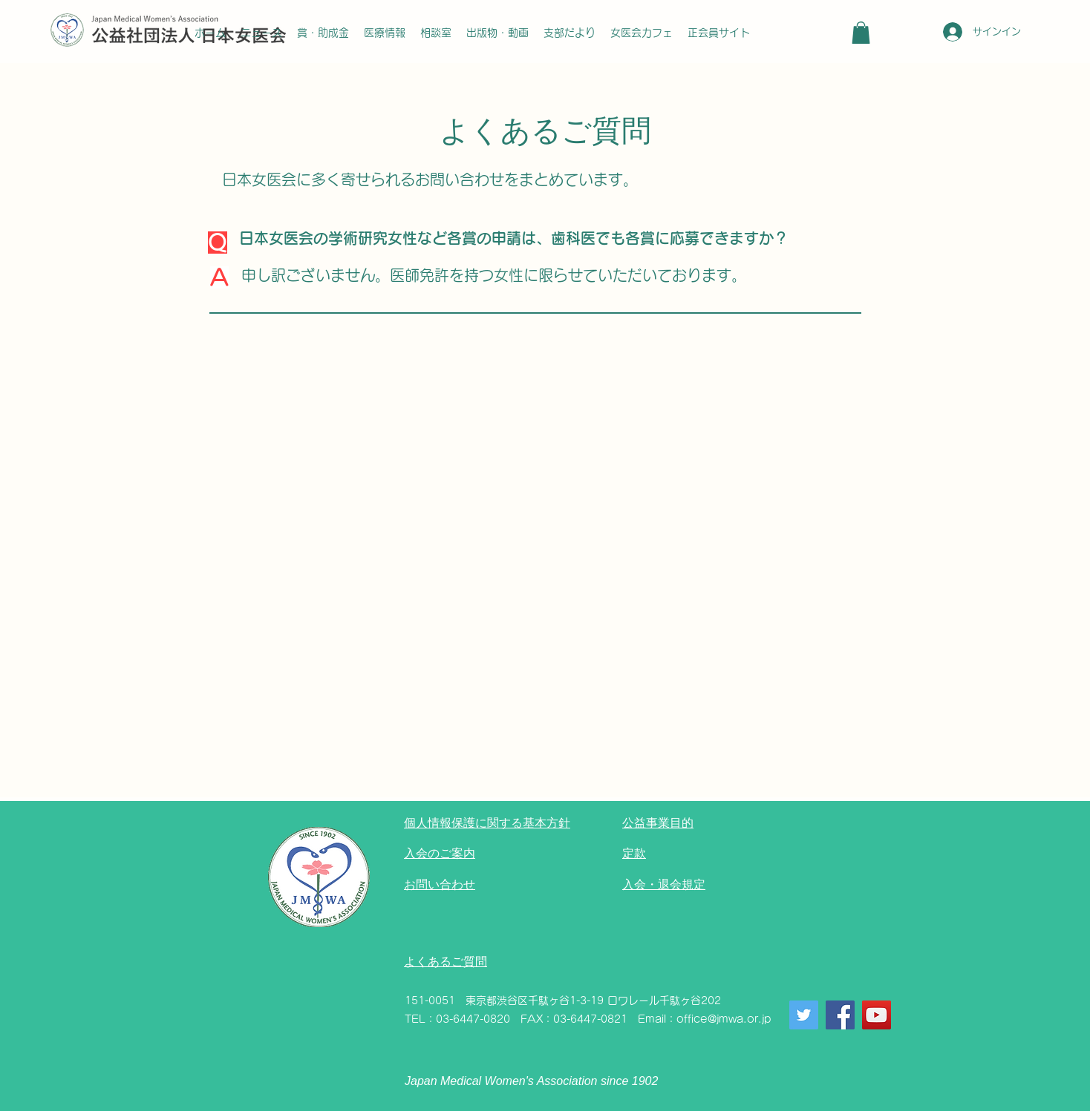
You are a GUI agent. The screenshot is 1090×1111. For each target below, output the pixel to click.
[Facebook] (840, 1014)
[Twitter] (803, 1014)
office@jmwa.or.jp (723, 1019)
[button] (861, 33)
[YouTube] (876, 1014)
